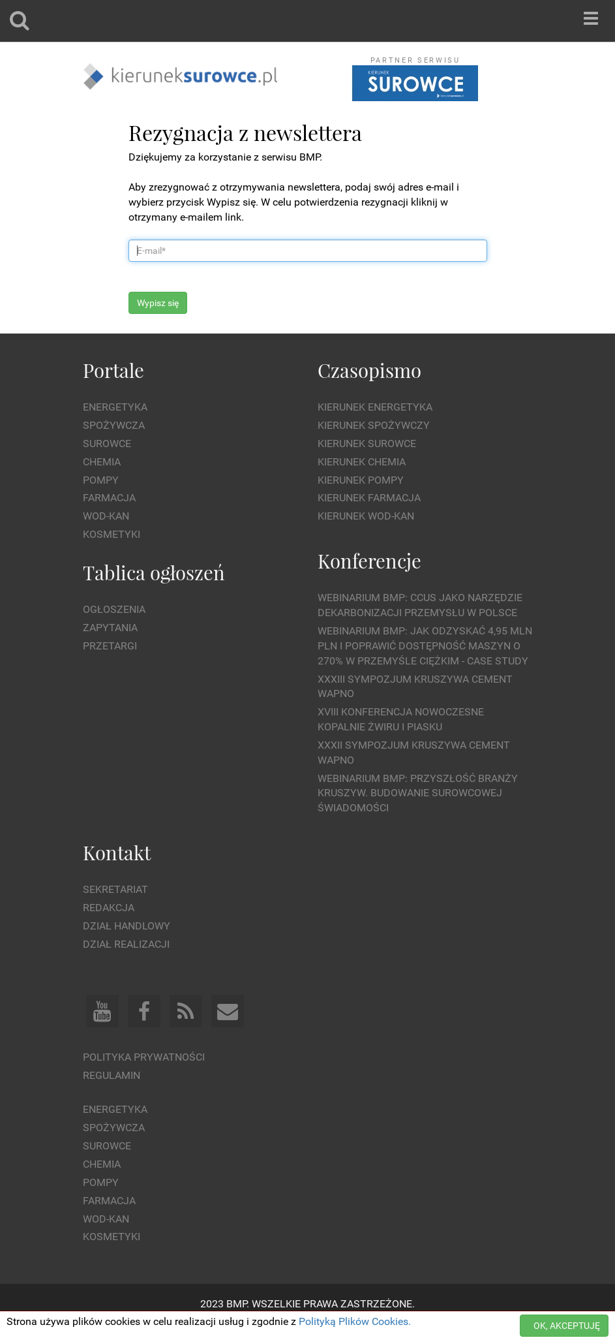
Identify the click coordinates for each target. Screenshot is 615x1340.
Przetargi (110, 646)
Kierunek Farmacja (369, 497)
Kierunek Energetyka (375, 407)
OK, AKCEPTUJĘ (566, 1325)
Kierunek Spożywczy (374, 425)
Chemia (102, 462)
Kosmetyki (111, 534)
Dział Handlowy (126, 926)
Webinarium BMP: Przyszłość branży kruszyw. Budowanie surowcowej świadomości (418, 793)
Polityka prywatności (144, 1057)
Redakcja (108, 907)
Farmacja (109, 497)
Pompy (101, 480)
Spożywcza (114, 425)
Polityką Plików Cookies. (355, 1321)
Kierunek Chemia (362, 462)
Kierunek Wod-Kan (366, 516)
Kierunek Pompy (361, 480)
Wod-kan (106, 516)
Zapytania (110, 627)
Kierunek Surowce (367, 443)
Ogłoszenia (114, 609)
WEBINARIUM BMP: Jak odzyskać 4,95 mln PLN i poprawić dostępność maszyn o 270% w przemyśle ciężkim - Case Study (425, 646)
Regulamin (111, 1075)
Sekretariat (115, 889)
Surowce (107, 443)
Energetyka (115, 407)
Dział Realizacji (126, 944)
